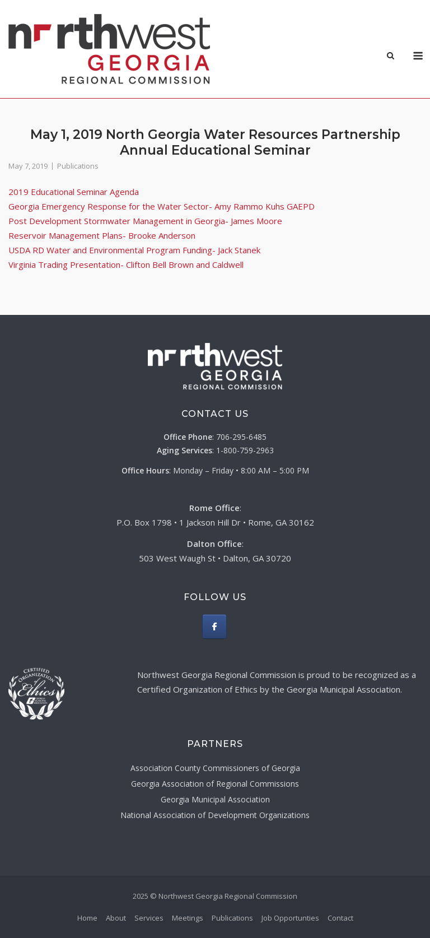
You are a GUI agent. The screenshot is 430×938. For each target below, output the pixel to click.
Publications (78, 166)
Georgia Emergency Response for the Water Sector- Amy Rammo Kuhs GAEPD (161, 206)
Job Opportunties (290, 918)
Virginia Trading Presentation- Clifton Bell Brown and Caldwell (126, 264)
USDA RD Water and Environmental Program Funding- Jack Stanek (134, 250)
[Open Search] (390, 57)
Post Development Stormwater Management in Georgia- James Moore (145, 220)
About (116, 918)
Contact (340, 918)
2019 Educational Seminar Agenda (73, 191)
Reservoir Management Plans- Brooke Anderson (101, 235)
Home (87, 918)
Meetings (187, 918)
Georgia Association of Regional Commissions (215, 783)
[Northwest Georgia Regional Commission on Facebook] (214, 626)
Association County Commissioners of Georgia (215, 768)
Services (148, 918)
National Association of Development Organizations (215, 815)
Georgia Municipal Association (215, 799)
